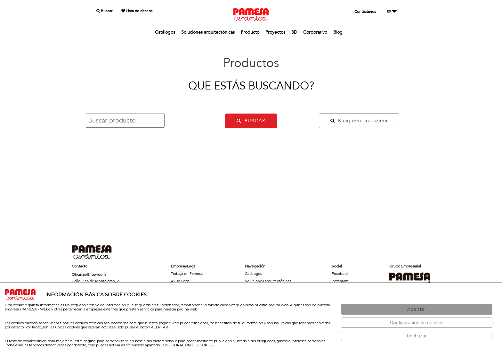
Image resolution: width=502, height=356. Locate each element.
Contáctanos (365, 11)
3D (294, 32)
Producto (250, 32)
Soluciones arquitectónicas (208, 32)
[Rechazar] (416, 336)
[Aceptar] (416, 309)
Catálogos (165, 32)
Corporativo (315, 32)
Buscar (104, 10)
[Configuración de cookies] (416, 323)
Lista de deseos (136, 10)
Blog (338, 32)
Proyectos (275, 32)
